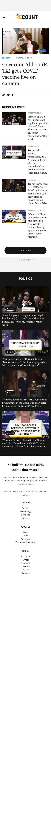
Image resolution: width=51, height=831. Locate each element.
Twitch (25, 569)
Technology (25, 511)
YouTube (25, 566)
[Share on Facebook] (12, 95)
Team (25, 532)
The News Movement (37, 491)
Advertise (25, 538)
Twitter (25, 559)
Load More (25, 250)
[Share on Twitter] (8, 95)
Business (25, 514)
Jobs (25, 535)
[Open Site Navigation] (4, 16)
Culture (25, 518)
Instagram (25, 556)
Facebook (25, 563)
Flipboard (25, 573)
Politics (6, 58)
